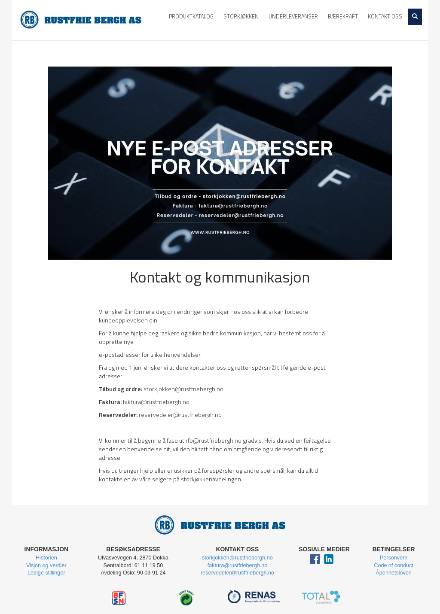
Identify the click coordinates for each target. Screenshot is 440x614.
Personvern (393, 558)
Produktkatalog (191, 16)
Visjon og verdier (46, 565)
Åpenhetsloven (393, 573)
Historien (46, 558)
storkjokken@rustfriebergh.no (183, 388)
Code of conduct (393, 565)
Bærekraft (343, 16)
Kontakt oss (385, 16)
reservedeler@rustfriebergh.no (180, 414)
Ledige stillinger (46, 573)
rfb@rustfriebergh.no (213, 440)
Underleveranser (293, 16)
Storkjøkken (241, 16)
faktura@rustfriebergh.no (156, 401)
